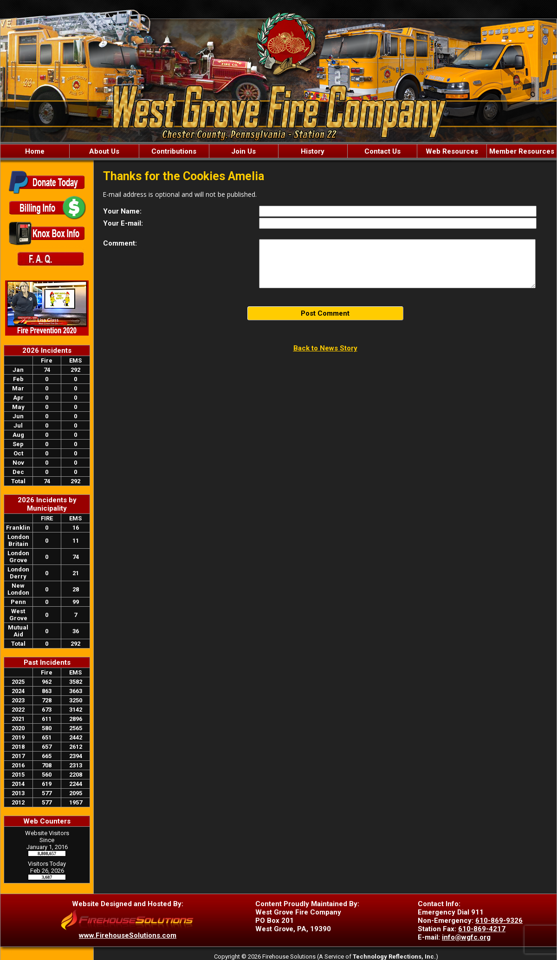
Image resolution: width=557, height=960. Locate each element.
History (312, 151)
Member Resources (521, 151)
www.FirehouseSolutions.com (127, 935)
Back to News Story (325, 348)
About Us (104, 151)
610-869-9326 (499, 920)
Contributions (173, 151)
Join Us (243, 151)
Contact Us (382, 151)
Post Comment (325, 313)
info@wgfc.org (466, 937)
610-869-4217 (481, 929)
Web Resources (452, 151)
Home (35, 151)
